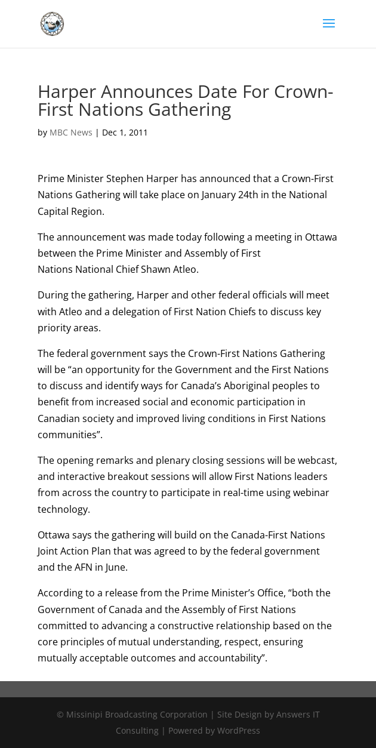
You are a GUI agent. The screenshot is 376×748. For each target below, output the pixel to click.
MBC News (71, 132)
